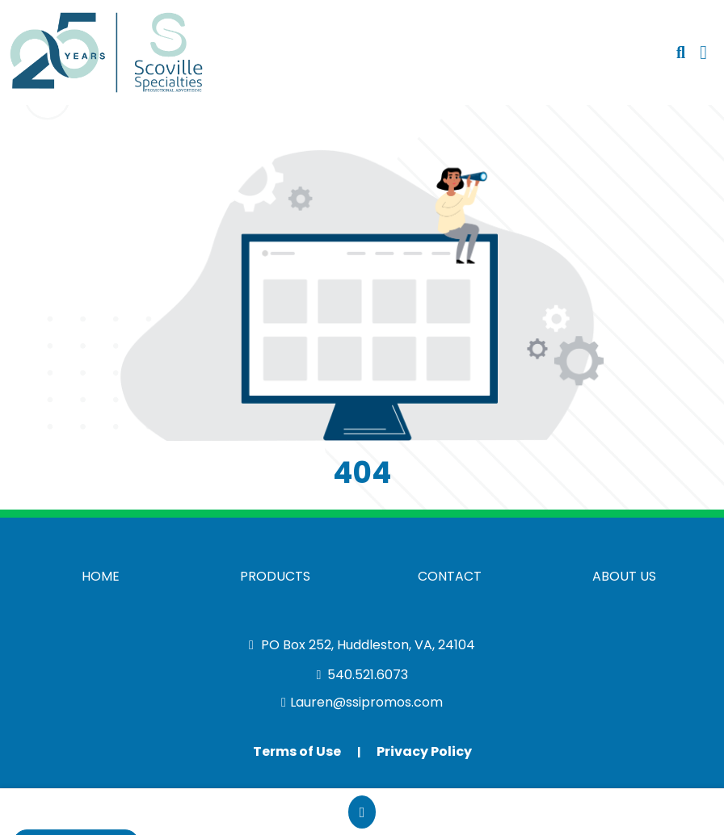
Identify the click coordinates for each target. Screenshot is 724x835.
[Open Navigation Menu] (703, 52)
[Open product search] (680, 52)
